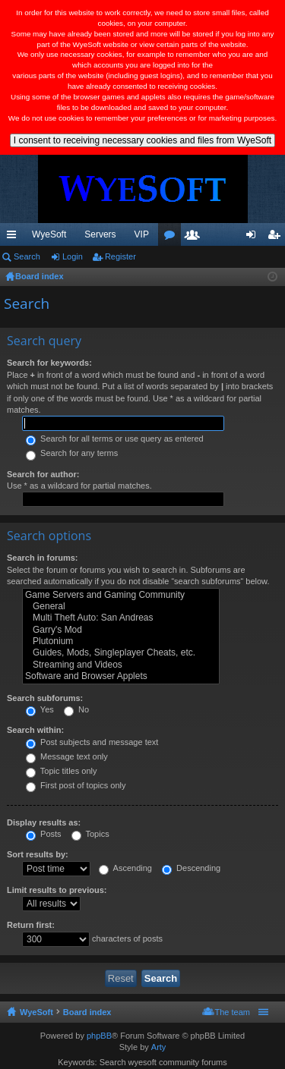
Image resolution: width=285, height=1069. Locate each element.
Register (120, 256)
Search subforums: (45, 698)
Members (195, 237)
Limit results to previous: (56, 890)
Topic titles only (61, 770)
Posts (44, 833)
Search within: (35, 729)
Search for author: (43, 474)
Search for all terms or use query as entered (115, 438)
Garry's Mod (121, 630)
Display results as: (44, 822)
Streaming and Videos (121, 665)
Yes (40, 709)
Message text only (67, 756)
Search (27, 256)
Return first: (31, 924)
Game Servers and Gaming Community (121, 595)
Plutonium (121, 641)
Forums (172, 237)
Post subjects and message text (92, 742)
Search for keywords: (49, 362)
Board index (87, 1012)
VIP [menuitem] (142, 234)
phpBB (99, 1035)
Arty (158, 1047)
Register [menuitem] (277, 237)
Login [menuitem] (254, 237)
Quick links (14, 237)
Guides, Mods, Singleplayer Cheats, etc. (121, 653)
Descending (191, 867)
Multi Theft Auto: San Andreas (121, 618)
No (76, 709)
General (121, 606)
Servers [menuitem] (100, 234)
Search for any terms (72, 452)
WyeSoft (49, 234)
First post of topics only (76, 785)
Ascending (125, 867)
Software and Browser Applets (121, 676)
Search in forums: (42, 557)
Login (72, 256)
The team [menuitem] (232, 1012)
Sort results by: (37, 854)
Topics (90, 833)
